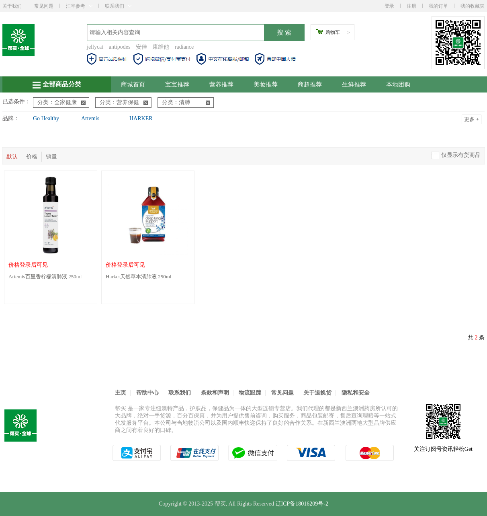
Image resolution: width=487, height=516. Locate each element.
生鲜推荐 (354, 84)
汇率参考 (79, 6)
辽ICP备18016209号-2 (302, 504)
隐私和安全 (356, 393)
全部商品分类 (57, 84)
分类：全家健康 (61, 102)
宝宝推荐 (177, 84)
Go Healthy (46, 118)
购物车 (332, 32)
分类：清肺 (186, 102)
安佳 (141, 47)
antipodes (120, 47)
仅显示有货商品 (461, 155)
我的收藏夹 (472, 6)
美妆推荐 (266, 84)
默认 (12, 157)
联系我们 (118, 6)
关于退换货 (317, 393)
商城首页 (133, 84)
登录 (389, 6)
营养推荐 (221, 84)
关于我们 (12, 6)
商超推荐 (310, 84)
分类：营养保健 (124, 102)
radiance (184, 47)
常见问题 (43, 6)
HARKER (141, 118)
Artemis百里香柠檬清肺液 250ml (45, 276)
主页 (120, 393)
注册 (411, 6)
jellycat (95, 47)
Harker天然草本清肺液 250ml (139, 276)
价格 (31, 157)
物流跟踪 (250, 393)
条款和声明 (215, 393)
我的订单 (438, 6)
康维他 (160, 47)
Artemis (90, 118)
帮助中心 (147, 393)
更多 (471, 119)
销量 (51, 157)
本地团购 (398, 84)
